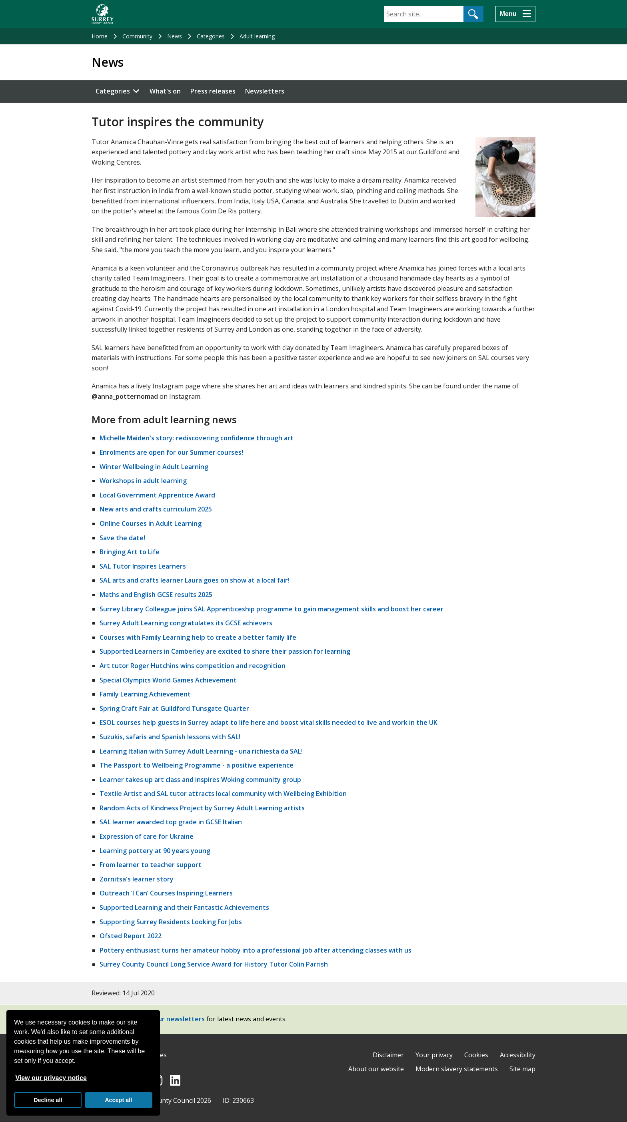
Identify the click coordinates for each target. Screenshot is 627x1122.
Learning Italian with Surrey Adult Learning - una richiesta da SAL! (201, 751)
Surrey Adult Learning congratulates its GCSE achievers (186, 623)
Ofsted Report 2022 (131, 935)
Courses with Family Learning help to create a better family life (198, 637)
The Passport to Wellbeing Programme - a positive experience (197, 765)
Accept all (118, 1100)
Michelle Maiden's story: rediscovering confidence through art (197, 438)
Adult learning (257, 36)
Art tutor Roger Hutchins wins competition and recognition (193, 665)
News (174, 36)
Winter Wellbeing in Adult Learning (154, 466)
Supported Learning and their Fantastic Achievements (184, 907)
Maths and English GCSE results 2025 (156, 594)
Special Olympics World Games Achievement (168, 680)
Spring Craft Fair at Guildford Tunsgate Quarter (174, 708)
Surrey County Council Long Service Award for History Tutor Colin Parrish (214, 964)
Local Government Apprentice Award (157, 495)
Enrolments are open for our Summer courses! (171, 452)
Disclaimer (388, 1054)
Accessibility (517, 1054)
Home (100, 36)
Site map (522, 1068)
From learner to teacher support (151, 864)
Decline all (48, 1100)
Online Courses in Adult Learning (151, 523)
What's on (165, 91)
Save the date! (122, 537)
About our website (376, 1068)
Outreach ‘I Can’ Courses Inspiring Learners (166, 893)
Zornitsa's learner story (137, 879)
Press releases (213, 91)
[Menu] (515, 14)
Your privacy (434, 1054)
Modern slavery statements (456, 1068)
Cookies (476, 1054)
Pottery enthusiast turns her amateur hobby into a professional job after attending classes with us (255, 950)
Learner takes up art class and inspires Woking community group (200, 779)
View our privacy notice (50, 1077)
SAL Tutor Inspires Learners (143, 566)
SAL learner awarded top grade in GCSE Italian (171, 822)
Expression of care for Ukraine (147, 836)
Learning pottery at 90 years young (155, 850)
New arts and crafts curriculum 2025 (156, 509)
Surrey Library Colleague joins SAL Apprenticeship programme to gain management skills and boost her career (271, 609)
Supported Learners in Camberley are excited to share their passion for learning (225, 651)
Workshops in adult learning (143, 480)
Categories (211, 36)
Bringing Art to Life (130, 551)
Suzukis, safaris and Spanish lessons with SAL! (170, 736)
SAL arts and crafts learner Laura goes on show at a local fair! (195, 580)
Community (137, 36)
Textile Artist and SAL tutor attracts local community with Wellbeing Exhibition (223, 793)
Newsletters (264, 91)
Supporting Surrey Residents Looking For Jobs (171, 921)
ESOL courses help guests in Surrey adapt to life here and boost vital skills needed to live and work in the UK (268, 722)
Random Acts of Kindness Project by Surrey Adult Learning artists (202, 808)
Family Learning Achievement (145, 694)
